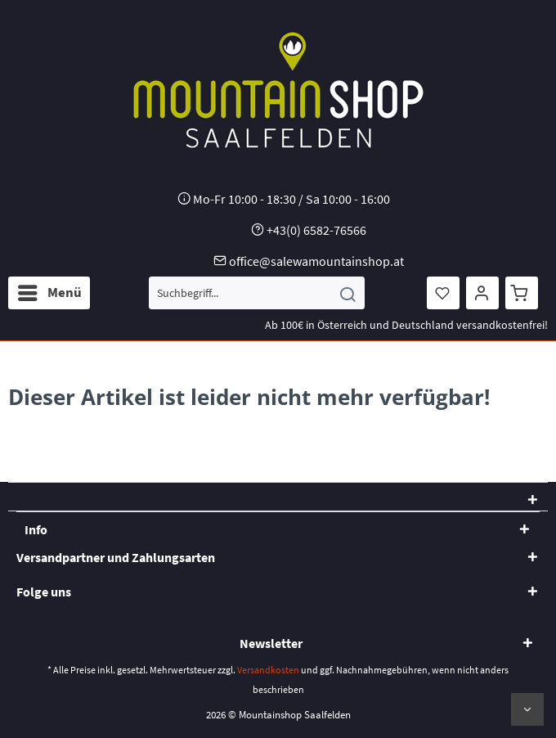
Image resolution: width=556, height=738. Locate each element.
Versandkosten (268, 670)
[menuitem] (49, 293)
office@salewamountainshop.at (316, 261)
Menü (50, 290)
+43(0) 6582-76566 (316, 230)
